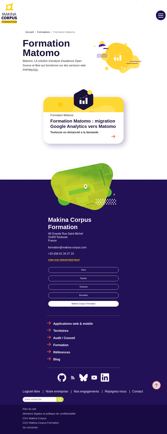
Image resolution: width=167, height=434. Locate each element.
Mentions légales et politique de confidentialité (49, 413)
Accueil (29, 32)
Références (61, 352)
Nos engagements (86, 391)
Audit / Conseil (64, 338)
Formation (60, 345)
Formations (43, 32)
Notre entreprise (57, 391)
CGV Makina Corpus (35, 418)
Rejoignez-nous (115, 391)
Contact (137, 391)
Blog (56, 359)
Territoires (60, 330)
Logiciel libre (31, 391)
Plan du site (29, 408)
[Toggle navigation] (161, 15)
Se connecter (30, 427)
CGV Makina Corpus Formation (41, 422)
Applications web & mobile (73, 323)
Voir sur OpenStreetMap (64, 260)
